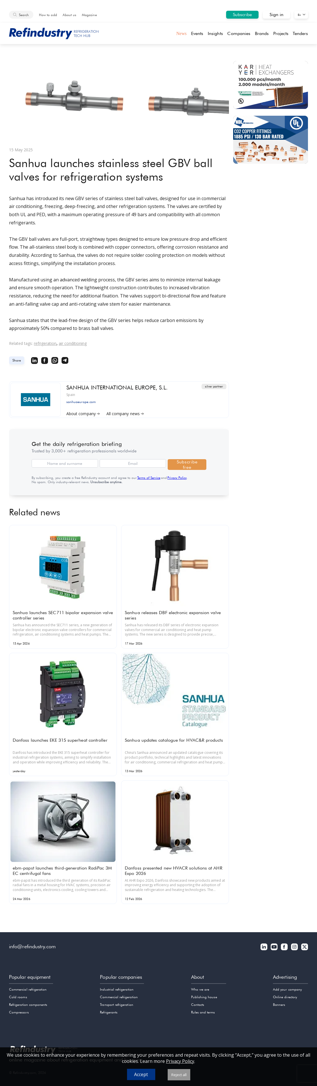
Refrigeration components (28, 1004)
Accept (141, 1074)
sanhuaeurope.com (81, 401)
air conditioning (73, 343)
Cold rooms (18, 997)
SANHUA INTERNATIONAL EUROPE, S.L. (117, 387)
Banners (279, 1004)
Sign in (276, 14)
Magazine (89, 15)
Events (197, 33)
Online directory (285, 997)
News (181, 33)
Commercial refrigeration (28, 989)
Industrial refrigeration (116, 989)
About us (69, 15)
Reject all (179, 1074)
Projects (280, 33)
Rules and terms (203, 1012)
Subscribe (242, 14)
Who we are (200, 989)
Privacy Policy (177, 478)
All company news (125, 413)
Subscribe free (187, 464)
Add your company (287, 989)
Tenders (300, 33)
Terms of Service (148, 478)
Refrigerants (108, 1012)
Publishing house (204, 997)
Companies (238, 33)
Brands (262, 33)
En (299, 14)
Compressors (19, 1012)
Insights (215, 33)
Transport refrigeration (116, 1004)
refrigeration (45, 343)
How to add (48, 15)
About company (83, 413)
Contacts (197, 1004)
